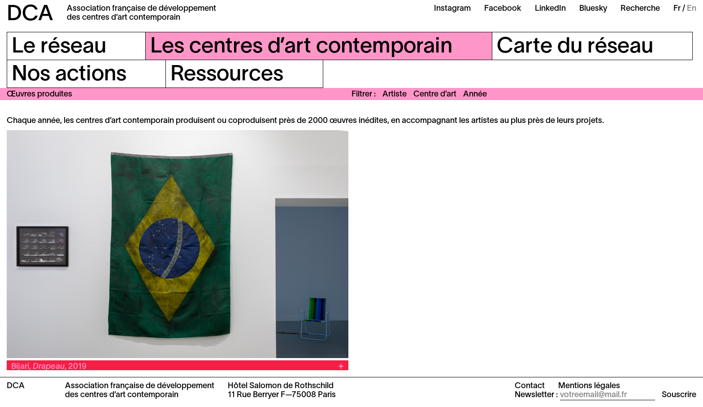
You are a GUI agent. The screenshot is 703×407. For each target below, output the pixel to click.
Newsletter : (536, 395)
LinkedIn (550, 9)
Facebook (502, 9)
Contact (530, 386)
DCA (30, 15)
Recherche (640, 9)
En (691, 9)
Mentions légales (589, 386)
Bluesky (593, 9)
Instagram (452, 9)
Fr (677, 9)
